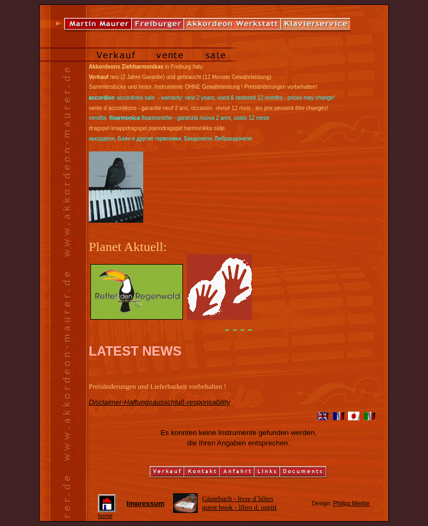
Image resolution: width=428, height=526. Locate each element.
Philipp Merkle (351, 503)
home (107, 513)
